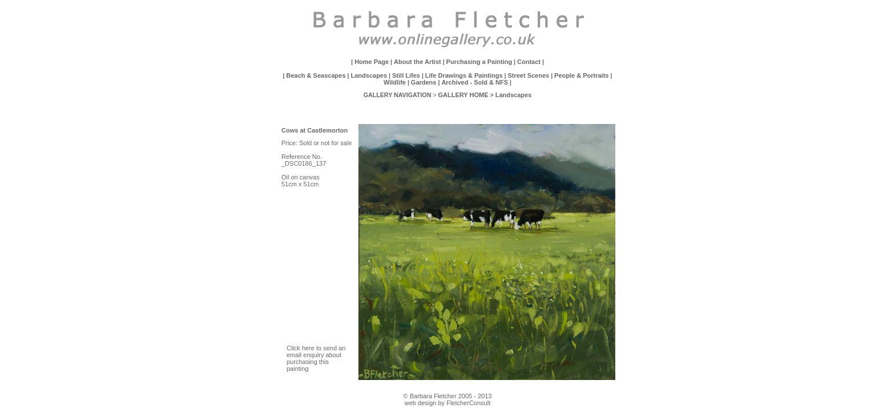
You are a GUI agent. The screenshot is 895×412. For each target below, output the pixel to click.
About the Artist (417, 61)
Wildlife (395, 82)
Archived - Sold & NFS (474, 82)
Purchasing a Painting (479, 61)
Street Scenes (528, 75)
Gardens (424, 82)
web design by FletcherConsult (447, 402)
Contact (529, 61)
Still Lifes (406, 75)
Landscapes (369, 75)
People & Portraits (581, 75)
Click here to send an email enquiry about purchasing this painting (316, 358)
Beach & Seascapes (317, 75)
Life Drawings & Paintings (464, 75)
